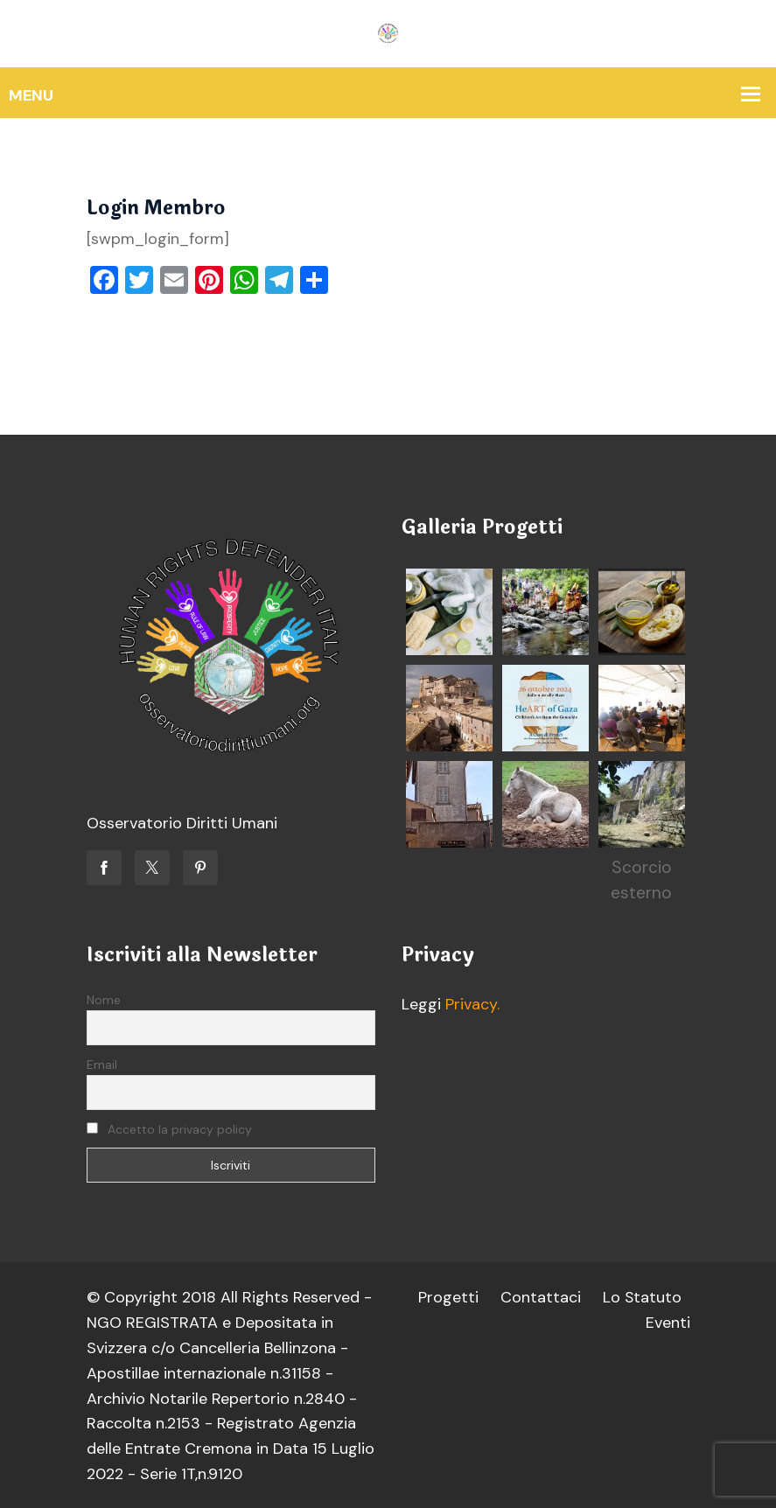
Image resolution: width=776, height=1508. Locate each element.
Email (102, 1064)
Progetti (447, 1297)
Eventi (668, 1322)
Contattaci (540, 1297)
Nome (104, 1000)
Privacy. (472, 1004)
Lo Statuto (642, 1297)
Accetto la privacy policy (169, 1129)
